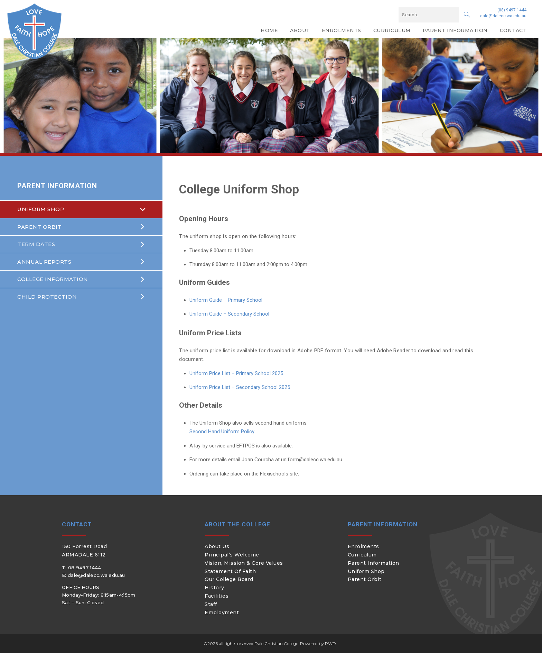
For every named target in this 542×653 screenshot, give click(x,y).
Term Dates (36, 244)
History (214, 587)
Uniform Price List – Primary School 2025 (236, 373)
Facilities (216, 596)
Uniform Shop (40, 209)
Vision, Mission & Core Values (244, 563)
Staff (211, 604)
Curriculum (392, 30)
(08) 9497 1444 (511, 10)
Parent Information (455, 30)
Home (269, 30)
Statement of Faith (230, 571)
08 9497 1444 (84, 567)
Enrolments (341, 30)
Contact (513, 30)
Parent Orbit (39, 227)
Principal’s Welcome (232, 555)
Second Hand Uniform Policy (221, 431)
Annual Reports (44, 262)
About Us (217, 546)
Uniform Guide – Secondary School (229, 314)
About (300, 30)
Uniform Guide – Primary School (225, 300)
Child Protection (47, 296)
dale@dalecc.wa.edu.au (503, 15)
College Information (52, 279)
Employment (222, 612)
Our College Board (229, 579)
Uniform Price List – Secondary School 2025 (239, 387)
